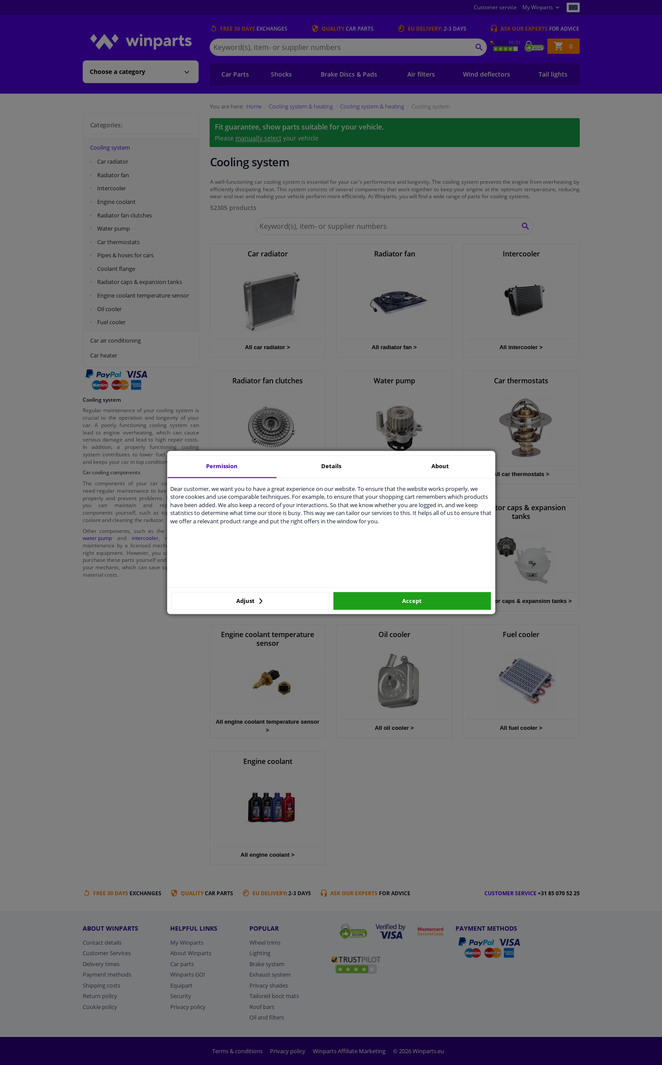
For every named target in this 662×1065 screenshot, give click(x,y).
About (440, 466)
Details (331, 466)
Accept (412, 601)
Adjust (249, 601)
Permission (222, 466)
